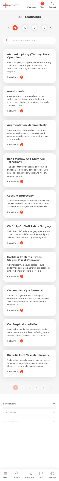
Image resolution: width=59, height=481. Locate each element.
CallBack (52, 475)
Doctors (16, 475)
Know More (15, 77)
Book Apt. (29, 475)
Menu (5, 475)
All (15, 27)
